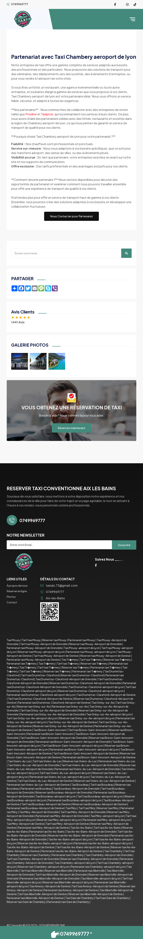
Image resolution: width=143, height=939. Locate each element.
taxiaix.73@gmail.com (58, 585)
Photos (11, 596)
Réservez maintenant (71, 428)
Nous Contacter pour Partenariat (71, 216)
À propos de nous (17, 585)
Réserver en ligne (17, 591)
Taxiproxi (47, 114)
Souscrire (124, 545)
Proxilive (31, 114)
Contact (12, 602)
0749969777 (52, 592)
